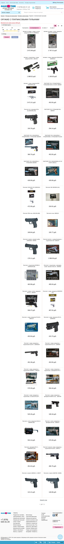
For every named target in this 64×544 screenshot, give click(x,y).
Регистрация (60, 2)
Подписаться (58, 527)
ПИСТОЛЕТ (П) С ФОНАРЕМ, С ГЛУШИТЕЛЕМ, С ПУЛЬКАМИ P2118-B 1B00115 (52, 137)
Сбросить (15, 37)
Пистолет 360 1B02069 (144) (52, 187)
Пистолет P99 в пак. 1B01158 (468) (31, 213)
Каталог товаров (11, 12)
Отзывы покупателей (30, 2)
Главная (3, 2)
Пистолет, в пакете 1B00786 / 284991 (53, 473)
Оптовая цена (6, 25)
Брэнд (4, 34)
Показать (7, 37)
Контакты (21, 2)
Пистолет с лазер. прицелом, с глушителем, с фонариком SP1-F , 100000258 (52, 370)
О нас (7, 2)
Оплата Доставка (14, 2)
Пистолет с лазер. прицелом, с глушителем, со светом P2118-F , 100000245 (31, 396)
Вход (55, 2)
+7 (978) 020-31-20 (23, 7)
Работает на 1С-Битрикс (6, 539)
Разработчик (5, 538)
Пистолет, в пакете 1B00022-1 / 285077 (31, 473)
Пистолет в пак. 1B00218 (53, 213)
